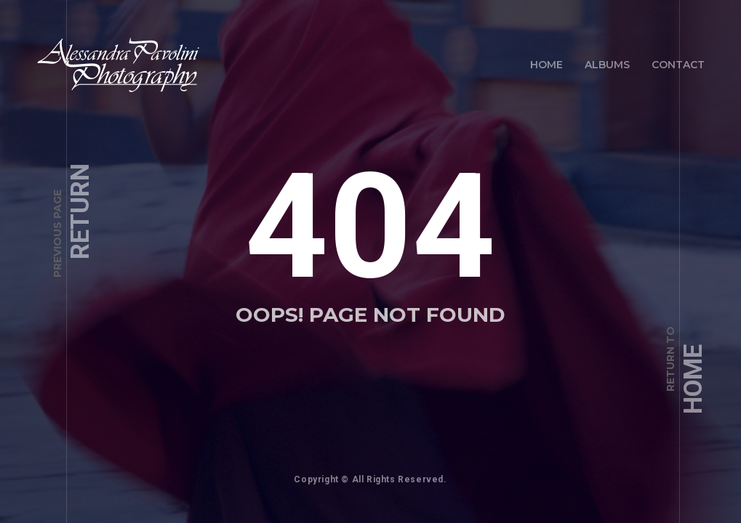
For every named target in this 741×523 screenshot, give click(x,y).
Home (546, 64)
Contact (678, 64)
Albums (607, 64)
